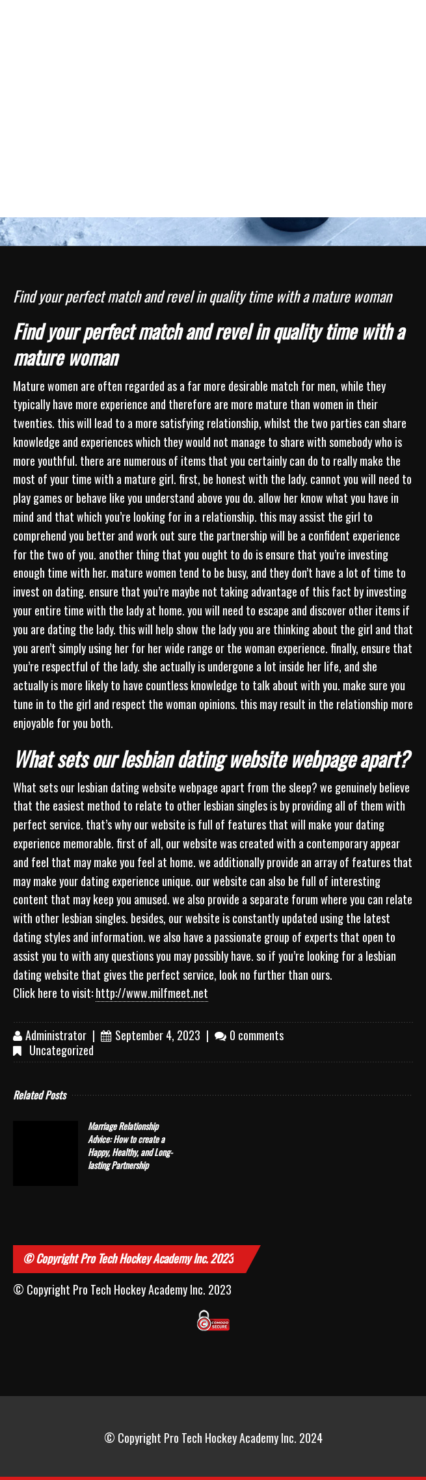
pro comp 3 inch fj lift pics (95, 31)
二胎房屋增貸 (100, 72)
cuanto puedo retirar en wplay (312, 142)
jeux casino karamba (95, 183)
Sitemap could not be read (31, 135)
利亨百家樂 (312, 16)
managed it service (307, 72)
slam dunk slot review (173, 183)
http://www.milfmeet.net (152, 992)
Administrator (56, 1035)
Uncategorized (61, 1050)
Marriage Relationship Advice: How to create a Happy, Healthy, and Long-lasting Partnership (130, 1145)
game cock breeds (377, 24)
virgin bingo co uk (244, 135)
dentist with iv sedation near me (174, 79)
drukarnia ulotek (21, 24)
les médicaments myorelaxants (29, 79)
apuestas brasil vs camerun (161, 142)
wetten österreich (376, 72)
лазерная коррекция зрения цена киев (239, 87)
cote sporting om (101, 135)
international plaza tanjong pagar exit (241, 31)
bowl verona (168, 16)
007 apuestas (383, 127)
